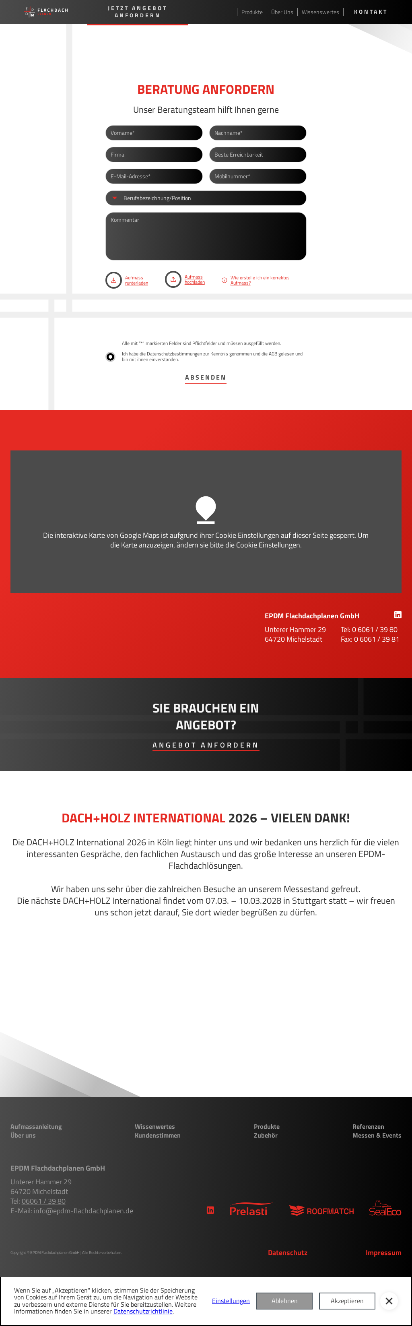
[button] (389, 1301)
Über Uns (282, 12)
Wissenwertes (155, 1126)
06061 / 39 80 (44, 1201)
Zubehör (266, 1135)
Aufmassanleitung (36, 1126)
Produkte (252, 12)
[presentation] (166, 318)
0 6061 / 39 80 (375, 629)
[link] (398, 615)
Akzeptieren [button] (347, 1300)
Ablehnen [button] (285, 1300)
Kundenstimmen (158, 1135)
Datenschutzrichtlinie (143, 1311)
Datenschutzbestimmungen (174, 353)
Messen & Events (377, 1135)
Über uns (23, 1135)
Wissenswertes (320, 12)
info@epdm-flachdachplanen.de (83, 1210)
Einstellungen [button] (231, 1301)
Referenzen (368, 1126)
